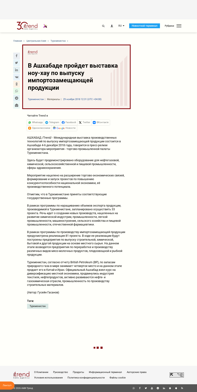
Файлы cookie (118, 377)
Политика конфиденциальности (86, 377)
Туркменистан (38, 306)
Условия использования (48, 377)
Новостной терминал (144, 25)
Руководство (60, 372)
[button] (16, 56)
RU (120, 26)
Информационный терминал (105, 372)
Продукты (78, 372)
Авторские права (136, 372)
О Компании (41, 372)
